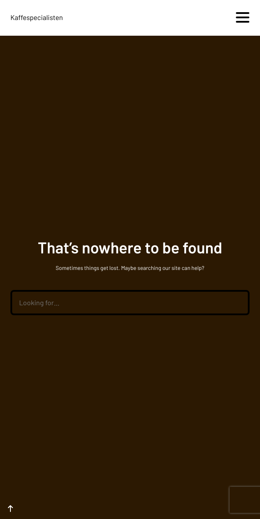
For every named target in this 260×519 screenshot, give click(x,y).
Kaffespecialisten (36, 17)
